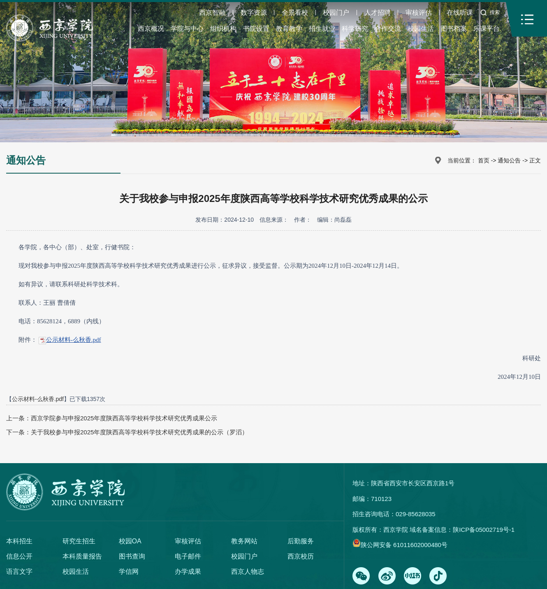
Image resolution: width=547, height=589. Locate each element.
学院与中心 (187, 28)
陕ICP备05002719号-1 (484, 529)
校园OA (130, 541)
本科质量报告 (82, 556)
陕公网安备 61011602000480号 (404, 544)
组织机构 (223, 28)
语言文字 (19, 571)
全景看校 (295, 12)
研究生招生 (79, 541)
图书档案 (453, 28)
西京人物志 (247, 571)
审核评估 (419, 12)
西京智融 (212, 12)
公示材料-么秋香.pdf (73, 339)
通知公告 (509, 160)
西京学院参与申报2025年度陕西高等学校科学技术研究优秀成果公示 (124, 418)
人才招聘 (377, 12)
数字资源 (254, 12)
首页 (483, 160)
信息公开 (19, 556)
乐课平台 (486, 28)
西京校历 (300, 556)
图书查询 (132, 556)
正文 (535, 160)
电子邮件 (188, 556)
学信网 (129, 571)
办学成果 (188, 571)
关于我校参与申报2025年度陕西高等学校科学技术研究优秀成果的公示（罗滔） (139, 432)
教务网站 (244, 541)
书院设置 (256, 28)
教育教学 (289, 28)
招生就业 (322, 28)
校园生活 (421, 28)
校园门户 (336, 12)
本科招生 (19, 541)
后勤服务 (300, 541)
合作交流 (388, 28)
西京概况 (151, 28)
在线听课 (460, 12)
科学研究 (355, 28)
